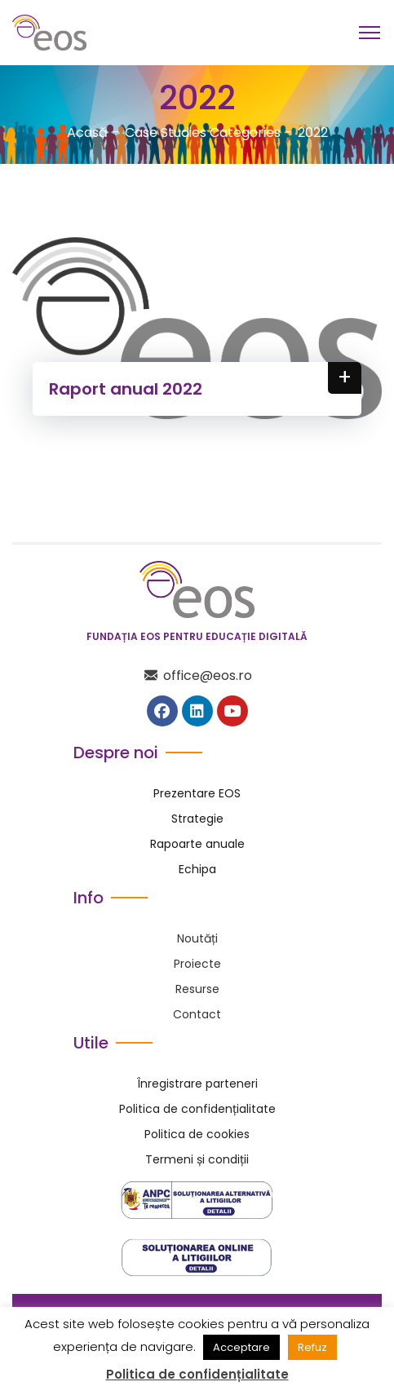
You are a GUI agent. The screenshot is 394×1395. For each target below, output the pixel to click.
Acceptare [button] (241, 1347)
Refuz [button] (312, 1347)
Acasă (87, 132)
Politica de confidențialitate (197, 1374)
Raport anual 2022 (125, 388)
